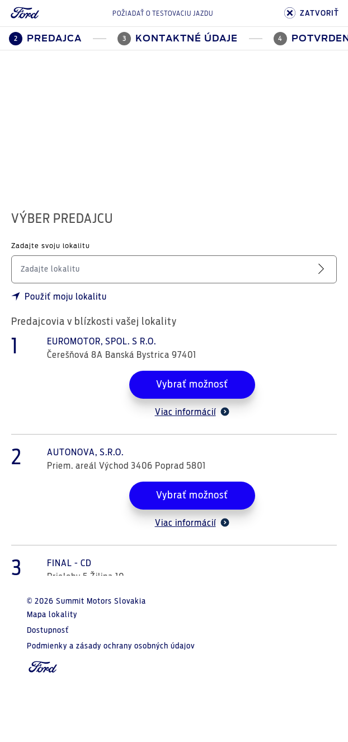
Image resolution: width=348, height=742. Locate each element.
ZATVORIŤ (311, 13)
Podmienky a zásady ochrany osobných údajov (111, 646)
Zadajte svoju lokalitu (50, 246)
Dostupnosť (48, 630)
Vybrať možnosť (192, 385)
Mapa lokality (52, 615)
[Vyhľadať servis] (323, 269)
